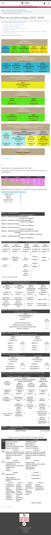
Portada (3, 10)
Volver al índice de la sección (6, 507)
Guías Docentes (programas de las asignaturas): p (18, 31)
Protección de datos (25, 531)
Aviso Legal (25, 530)
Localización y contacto (25, 529)
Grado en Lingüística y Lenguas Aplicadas (16, 10)
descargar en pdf (21, 22)
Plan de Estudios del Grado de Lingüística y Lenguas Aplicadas (17, 11)
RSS (25, 532)
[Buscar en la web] (48, 3)
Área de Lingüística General (25, 5)
